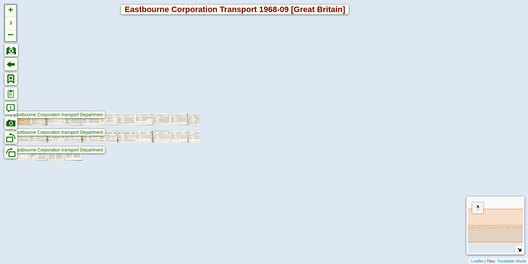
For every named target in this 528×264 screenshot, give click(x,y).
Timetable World (511, 261)
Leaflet (477, 261)
